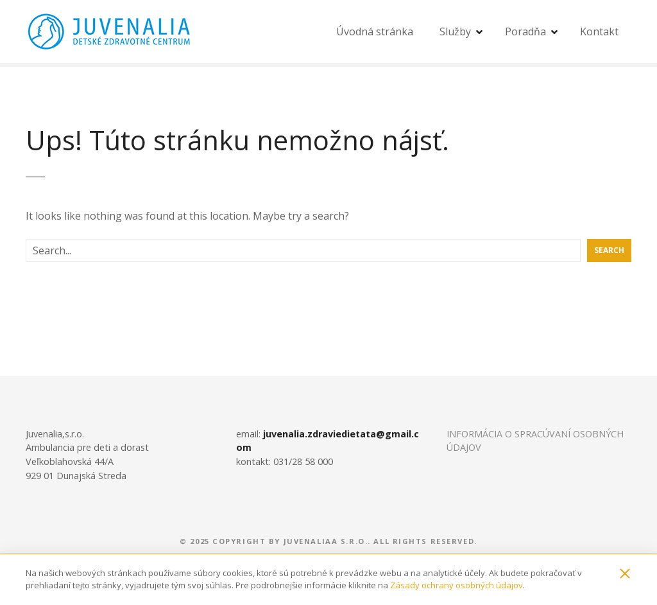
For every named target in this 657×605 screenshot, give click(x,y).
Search (609, 250)
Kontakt (599, 31)
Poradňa (525, 31)
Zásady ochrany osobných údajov (456, 585)
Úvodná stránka (374, 31)
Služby (455, 31)
